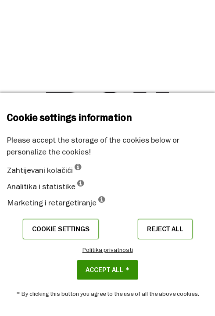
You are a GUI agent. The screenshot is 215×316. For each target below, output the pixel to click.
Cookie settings (61, 229)
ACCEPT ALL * (107, 270)
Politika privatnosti (107, 250)
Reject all (165, 229)
